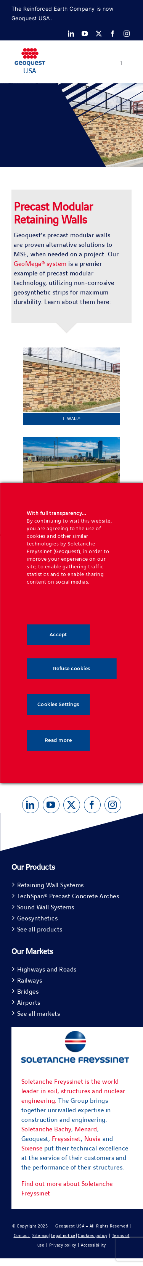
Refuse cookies (71, 668)
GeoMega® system (40, 264)
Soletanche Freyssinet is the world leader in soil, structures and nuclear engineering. (73, 1091)
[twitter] (99, 34)
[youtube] (85, 34)
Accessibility (93, 1245)
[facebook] (112, 34)
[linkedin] (71, 34)
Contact (22, 1236)
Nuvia (92, 1139)
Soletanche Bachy (46, 1129)
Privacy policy (62, 1245)
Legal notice (63, 1236)
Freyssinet (66, 1139)
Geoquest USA (69, 1226)
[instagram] (127, 34)
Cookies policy (92, 1236)
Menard (86, 1129)
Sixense (32, 1148)
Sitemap (40, 1236)
